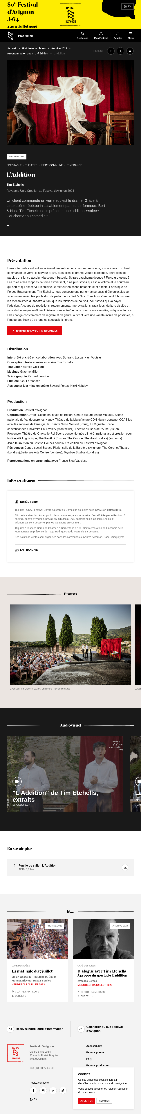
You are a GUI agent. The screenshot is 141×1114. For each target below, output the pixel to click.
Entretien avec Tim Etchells (37, 330)
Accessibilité (94, 1046)
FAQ (89, 1059)
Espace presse (95, 1052)
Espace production (97, 1065)
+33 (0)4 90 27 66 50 (41, 1068)
